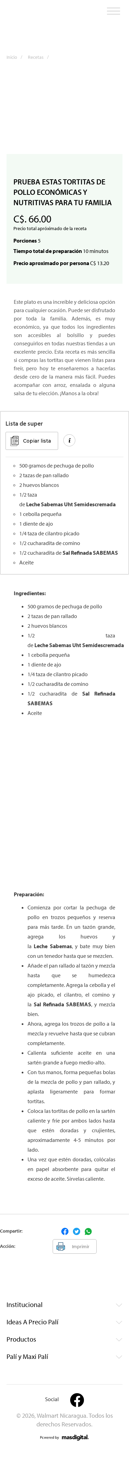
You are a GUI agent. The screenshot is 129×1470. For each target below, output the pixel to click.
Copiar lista (37, 441)
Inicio (17, 57)
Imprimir (80, 1246)
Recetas (40, 57)
